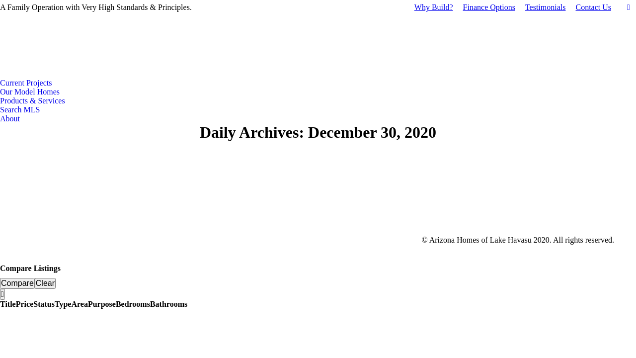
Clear (45, 283)
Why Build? (433, 7)
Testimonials (545, 7)
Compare (17, 283)
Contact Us (593, 7)
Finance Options (489, 7)
